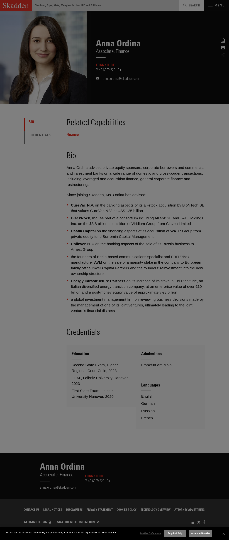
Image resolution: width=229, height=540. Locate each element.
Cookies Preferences (150, 533)
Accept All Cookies (200, 533)
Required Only (175, 533)
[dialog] (114, 533)
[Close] (224, 533)
